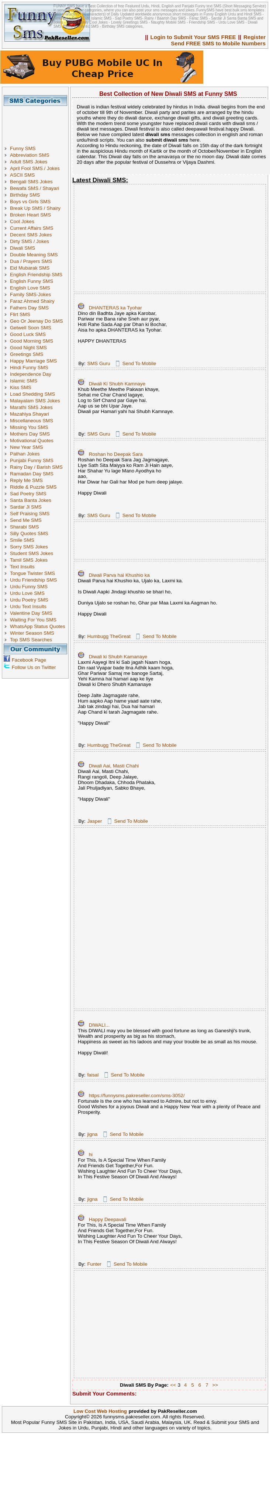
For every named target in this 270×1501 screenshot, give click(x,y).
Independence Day (30, 374)
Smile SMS (22, 540)
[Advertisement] (38, 122)
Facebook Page (29, 660)
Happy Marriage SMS (33, 361)
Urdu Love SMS (27, 593)
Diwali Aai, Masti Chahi (114, 766)
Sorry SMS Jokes (29, 547)
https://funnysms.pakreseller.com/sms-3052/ (137, 1095)
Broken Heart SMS (30, 215)
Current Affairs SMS (31, 228)
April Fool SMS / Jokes (35, 168)
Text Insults (22, 566)
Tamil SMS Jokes (29, 560)
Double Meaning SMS (34, 254)
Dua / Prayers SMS (31, 261)
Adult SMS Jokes (28, 161)
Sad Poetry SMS (28, 493)
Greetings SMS (26, 354)
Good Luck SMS (28, 334)
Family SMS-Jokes (30, 294)
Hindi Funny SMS (29, 367)
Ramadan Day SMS (31, 473)
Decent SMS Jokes (31, 235)
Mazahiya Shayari (29, 414)
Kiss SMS (20, 387)
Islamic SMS (23, 381)
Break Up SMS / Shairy (35, 208)
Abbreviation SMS (29, 155)
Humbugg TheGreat (109, 636)
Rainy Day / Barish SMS (36, 467)
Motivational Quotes (31, 440)
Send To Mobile (139, 363)
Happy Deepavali (108, 1219)
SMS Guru (98, 363)
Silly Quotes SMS (29, 533)
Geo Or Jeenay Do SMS (36, 321)
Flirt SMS (20, 314)
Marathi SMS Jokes (31, 407)
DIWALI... (99, 1025)
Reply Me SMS (26, 480)
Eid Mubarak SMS (29, 268)
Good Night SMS (28, 347)
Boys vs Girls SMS (30, 201)
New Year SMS (26, 447)
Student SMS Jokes (31, 553)
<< (173, 1385)
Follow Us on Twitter (34, 667)
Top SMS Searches (31, 639)
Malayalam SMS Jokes (35, 400)
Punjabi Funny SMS (31, 460)
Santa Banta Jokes (30, 500)
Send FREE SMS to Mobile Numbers (218, 43)
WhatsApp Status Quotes (37, 626)
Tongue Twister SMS (32, 573)
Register (254, 37)
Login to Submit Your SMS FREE (193, 37)
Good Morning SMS (31, 341)
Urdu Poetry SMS (29, 600)
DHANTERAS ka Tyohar (115, 308)
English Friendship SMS (36, 274)
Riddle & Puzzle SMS (33, 487)
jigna (92, 1134)
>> (215, 1385)
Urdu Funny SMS (29, 586)
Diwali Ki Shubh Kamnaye (117, 383)
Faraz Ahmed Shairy (32, 301)
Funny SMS (23, 148)
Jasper (94, 821)
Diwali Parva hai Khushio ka (119, 575)
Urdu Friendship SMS (33, 580)
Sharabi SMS (24, 527)
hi (91, 1154)
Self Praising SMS (29, 513)
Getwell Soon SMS (30, 327)
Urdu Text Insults (28, 606)
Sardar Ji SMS (26, 507)
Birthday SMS (25, 195)
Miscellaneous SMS (31, 420)
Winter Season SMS (32, 633)
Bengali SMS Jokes (31, 181)
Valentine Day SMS (31, 613)
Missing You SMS (29, 427)
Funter (94, 1264)
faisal (92, 1075)
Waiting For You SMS (33, 620)
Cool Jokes (22, 221)
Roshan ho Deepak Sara (116, 454)
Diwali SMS (22, 248)
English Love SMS (30, 288)
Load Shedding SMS (32, 394)
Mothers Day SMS (30, 434)
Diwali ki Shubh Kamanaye (118, 656)
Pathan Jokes (25, 454)
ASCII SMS (22, 175)
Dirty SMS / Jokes (29, 241)
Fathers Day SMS (29, 308)
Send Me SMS (26, 520)
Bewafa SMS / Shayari (34, 188)
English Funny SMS (31, 281)
